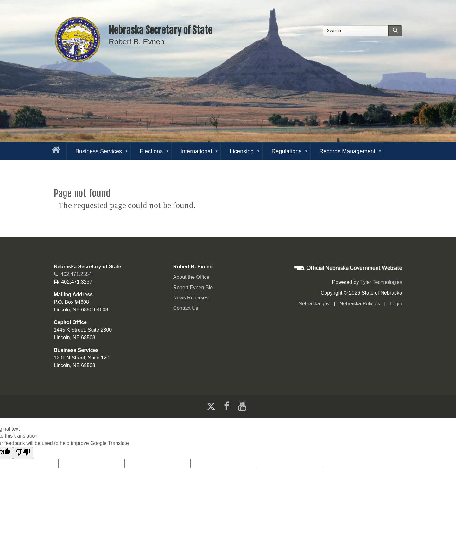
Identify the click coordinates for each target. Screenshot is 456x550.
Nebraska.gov (314, 303)
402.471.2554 (73, 274)
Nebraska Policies (359, 303)
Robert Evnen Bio (193, 287)
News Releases (190, 297)
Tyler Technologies (381, 282)
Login (396, 303)
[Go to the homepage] (54, 148)
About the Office (191, 277)
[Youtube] (243, 406)
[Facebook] (226, 406)
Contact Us (185, 308)
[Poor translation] (23, 453)
